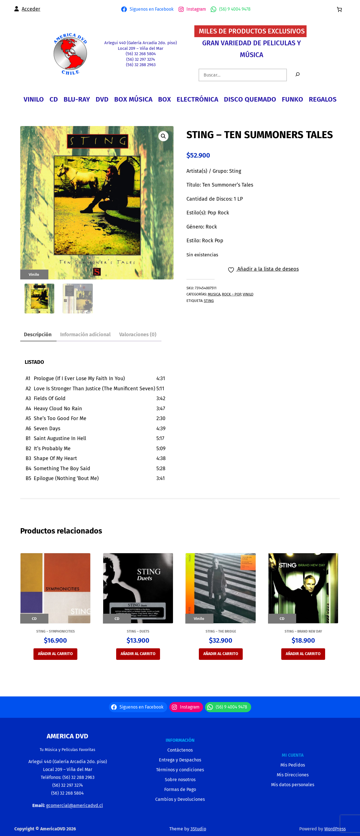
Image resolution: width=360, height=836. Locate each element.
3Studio (198, 828)
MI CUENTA (292, 755)
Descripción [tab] (37, 334)
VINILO (248, 294)
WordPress (335, 828)
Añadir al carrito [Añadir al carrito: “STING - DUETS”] (138, 653)
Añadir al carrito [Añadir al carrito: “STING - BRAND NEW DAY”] (303, 653)
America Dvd (67, 736)
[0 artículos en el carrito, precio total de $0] (339, 9)
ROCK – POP (231, 294)
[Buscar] (297, 75)
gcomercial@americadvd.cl (74, 805)
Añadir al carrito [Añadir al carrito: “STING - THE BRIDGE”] (220, 653)
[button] (163, 136)
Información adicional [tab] (85, 334)
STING (209, 301)
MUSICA (214, 294)
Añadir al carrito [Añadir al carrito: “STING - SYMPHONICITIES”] (55, 653)
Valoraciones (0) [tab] (137, 334)
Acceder (31, 9)
